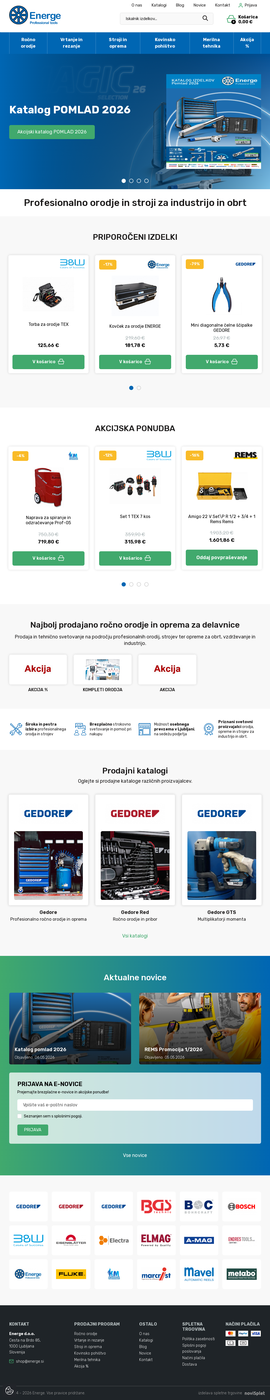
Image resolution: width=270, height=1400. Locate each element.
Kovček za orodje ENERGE (135, 326)
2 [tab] (131, 181)
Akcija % (247, 43)
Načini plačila (193, 1358)
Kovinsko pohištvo (165, 43)
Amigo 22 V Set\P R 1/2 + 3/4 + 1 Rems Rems (221, 519)
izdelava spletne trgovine (220, 1393)
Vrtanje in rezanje (71, 43)
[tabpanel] (135, 121)
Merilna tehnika (211, 43)
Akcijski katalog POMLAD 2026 (52, 132)
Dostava (189, 1364)
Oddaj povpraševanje (221, 557)
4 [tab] (146, 181)
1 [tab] (124, 181)
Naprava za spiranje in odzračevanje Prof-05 (48, 520)
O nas (137, 5)
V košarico (48, 361)
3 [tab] (139, 181)
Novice (199, 5)
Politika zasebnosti (198, 1339)
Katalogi (159, 5)
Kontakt (222, 5)
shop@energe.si (30, 1361)
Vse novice (135, 1155)
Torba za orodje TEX (48, 324)
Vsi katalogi (135, 936)
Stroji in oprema (118, 43)
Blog (180, 5)
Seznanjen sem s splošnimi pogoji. (53, 1116)
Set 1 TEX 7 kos (135, 516)
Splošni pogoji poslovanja (194, 1348)
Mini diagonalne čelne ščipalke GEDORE (221, 328)
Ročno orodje (28, 43)
